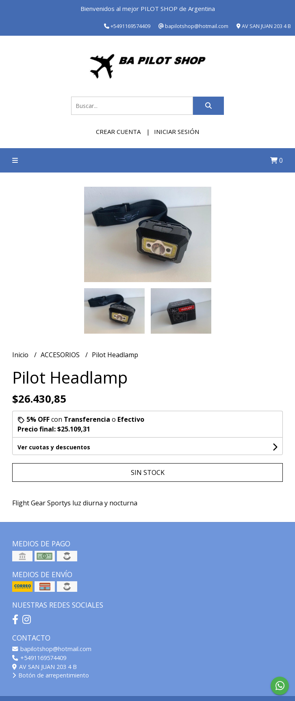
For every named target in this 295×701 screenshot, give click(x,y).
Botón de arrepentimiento (50, 675)
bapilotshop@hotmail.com (51, 649)
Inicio (21, 354)
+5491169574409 (39, 658)
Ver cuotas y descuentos (53, 447)
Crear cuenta (118, 131)
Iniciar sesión (176, 131)
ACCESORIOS (61, 354)
